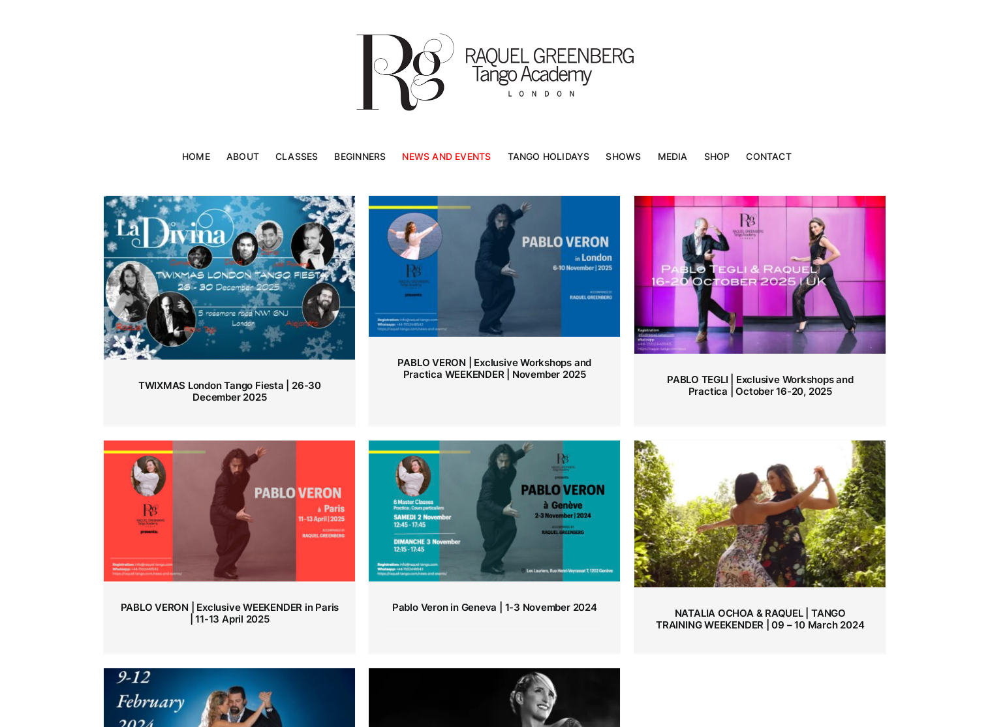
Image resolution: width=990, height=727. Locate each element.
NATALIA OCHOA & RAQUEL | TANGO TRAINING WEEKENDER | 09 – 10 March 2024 (760, 619)
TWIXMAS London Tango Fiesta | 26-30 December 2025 (229, 391)
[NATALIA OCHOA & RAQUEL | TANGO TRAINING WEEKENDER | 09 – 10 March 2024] (760, 514)
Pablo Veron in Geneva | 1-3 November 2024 (494, 607)
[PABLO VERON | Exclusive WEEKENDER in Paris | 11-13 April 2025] (229, 511)
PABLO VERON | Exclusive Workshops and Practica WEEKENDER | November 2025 (494, 368)
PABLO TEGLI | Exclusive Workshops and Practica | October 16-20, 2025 (760, 385)
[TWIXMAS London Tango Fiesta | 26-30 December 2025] (229, 278)
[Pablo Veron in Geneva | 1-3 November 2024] (494, 511)
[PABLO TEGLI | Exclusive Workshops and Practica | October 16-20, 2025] (760, 275)
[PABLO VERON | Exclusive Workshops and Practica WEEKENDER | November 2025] (494, 266)
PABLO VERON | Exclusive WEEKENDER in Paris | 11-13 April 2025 (230, 613)
